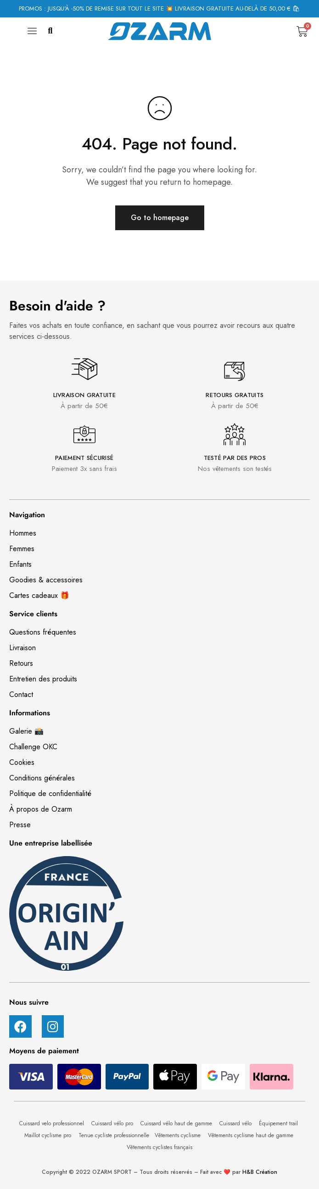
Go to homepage (160, 217)
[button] (50, 31)
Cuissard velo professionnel (52, 1123)
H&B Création (259, 1172)
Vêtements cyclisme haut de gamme (251, 1135)
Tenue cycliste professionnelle (113, 1135)
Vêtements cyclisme (178, 1135)
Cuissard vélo (236, 1123)
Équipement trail (279, 1123)
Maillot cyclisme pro (48, 1135)
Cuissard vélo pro (113, 1123)
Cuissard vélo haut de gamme (177, 1123)
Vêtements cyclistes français (159, 1147)
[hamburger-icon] (32, 33)
